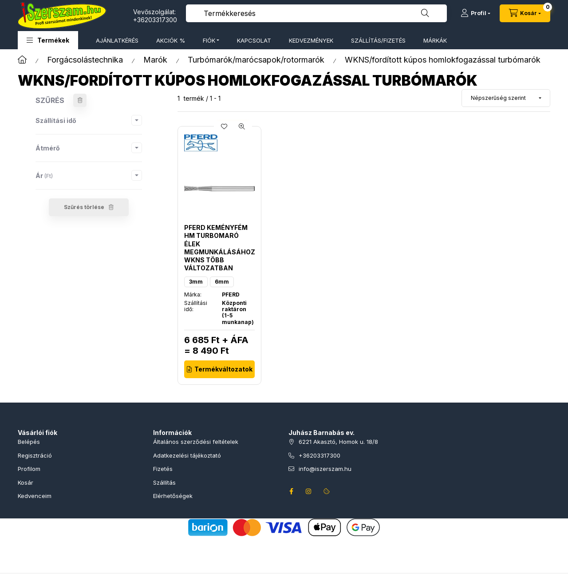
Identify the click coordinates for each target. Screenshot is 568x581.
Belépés (29, 441)
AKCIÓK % (170, 40)
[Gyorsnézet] (242, 126)
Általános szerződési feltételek (195, 441)
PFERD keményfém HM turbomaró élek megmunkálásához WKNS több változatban (219, 248)
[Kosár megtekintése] (525, 13)
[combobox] (316, 13)
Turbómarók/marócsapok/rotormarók (256, 59)
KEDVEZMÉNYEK (311, 40)
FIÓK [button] (209, 40)
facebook (291, 491)
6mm (222, 281)
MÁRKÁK (435, 40)
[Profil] (475, 13)
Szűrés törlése (84, 207)
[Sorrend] (506, 98)
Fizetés (163, 468)
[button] (48, 40)
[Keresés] (425, 13)
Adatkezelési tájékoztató (187, 455)
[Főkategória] (22, 60)
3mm (196, 281)
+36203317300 (155, 20)
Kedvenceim (34, 495)
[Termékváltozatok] (219, 369)
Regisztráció (35, 455)
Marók (155, 59)
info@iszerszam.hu (325, 468)
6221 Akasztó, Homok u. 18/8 (338, 441)
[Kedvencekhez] (224, 126)
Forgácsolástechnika (85, 59)
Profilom (29, 468)
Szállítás (164, 482)
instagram (309, 491)
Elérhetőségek (173, 495)
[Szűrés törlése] (80, 100)
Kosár (25, 482)
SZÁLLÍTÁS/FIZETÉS (378, 40)
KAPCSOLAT (254, 40)
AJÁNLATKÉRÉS (117, 40)
